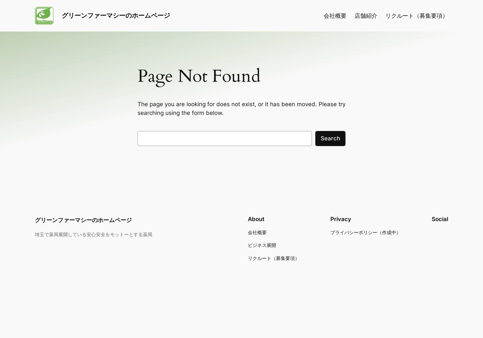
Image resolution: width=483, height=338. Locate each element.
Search (330, 138)
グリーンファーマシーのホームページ (116, 15)
